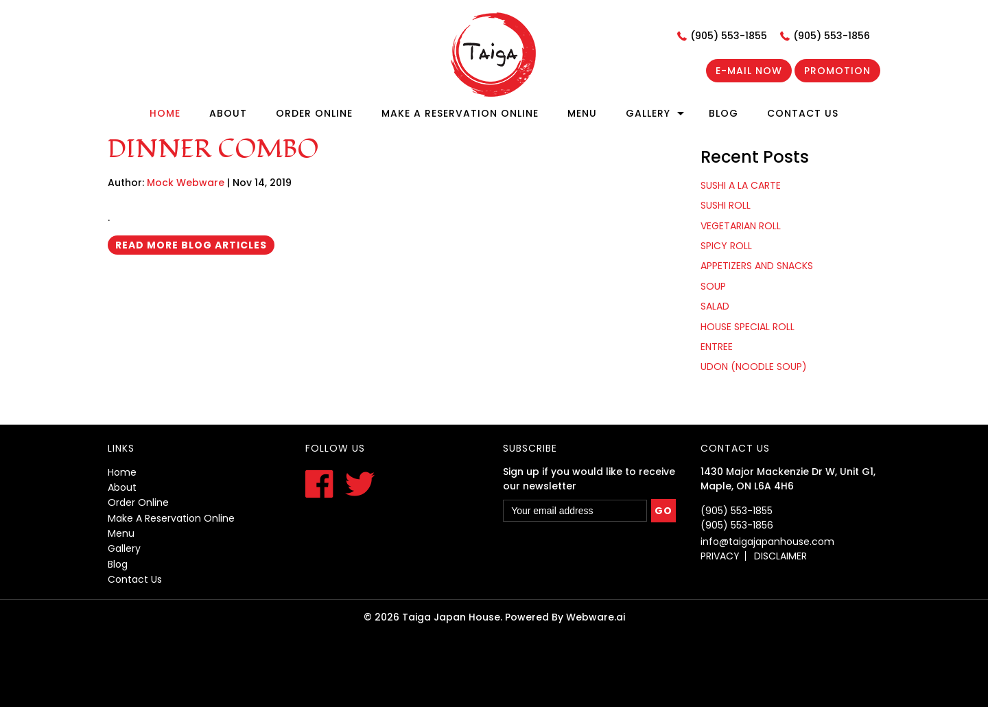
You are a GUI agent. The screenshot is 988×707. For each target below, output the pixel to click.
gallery (124, 548)
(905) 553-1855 (728, 36)
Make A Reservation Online (460, 113)
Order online (314, 113)
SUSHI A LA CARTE (741, 185)
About (228, 113)
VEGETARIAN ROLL (741, 226)
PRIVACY (720, 556)
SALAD (715, 306)
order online (138, 502)
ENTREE (717, 347)
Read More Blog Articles (191, 245)
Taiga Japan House (451, 617)
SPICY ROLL (726, 246)
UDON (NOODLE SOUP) (754, 366)
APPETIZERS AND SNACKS (757, 266)
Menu (582, 113)
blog (118, 564)
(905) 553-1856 (831, 36)
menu (121, 533)
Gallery (648, 113)
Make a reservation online (171, 518)
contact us (135, 579)
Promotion (837, 71)
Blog (723, 113)
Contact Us (802, 113)
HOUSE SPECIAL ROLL (748, 327)
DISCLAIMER (780, 556)
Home (165, 113)
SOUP (713, 286)
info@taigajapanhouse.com (767, 541)
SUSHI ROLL (726, 205)
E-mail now (749, 71)
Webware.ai (595, 617)
